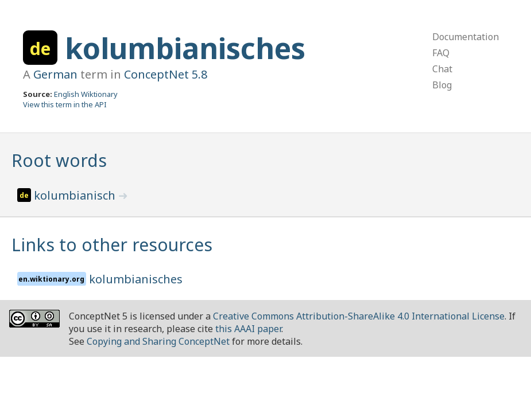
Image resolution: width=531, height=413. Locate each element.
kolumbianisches (185, 48)
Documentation (465, 36)
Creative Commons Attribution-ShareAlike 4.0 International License (359, 316)
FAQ (440, 52)
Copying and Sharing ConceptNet (158, 341)
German (55, 74)
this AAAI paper (248, 328)
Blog (442, 85)
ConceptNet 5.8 (165, 74)
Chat (442, 69)
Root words (59, 160)
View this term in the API (65, 104)
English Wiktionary (86, 94)
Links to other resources (111, 244)
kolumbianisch (76, 195)
